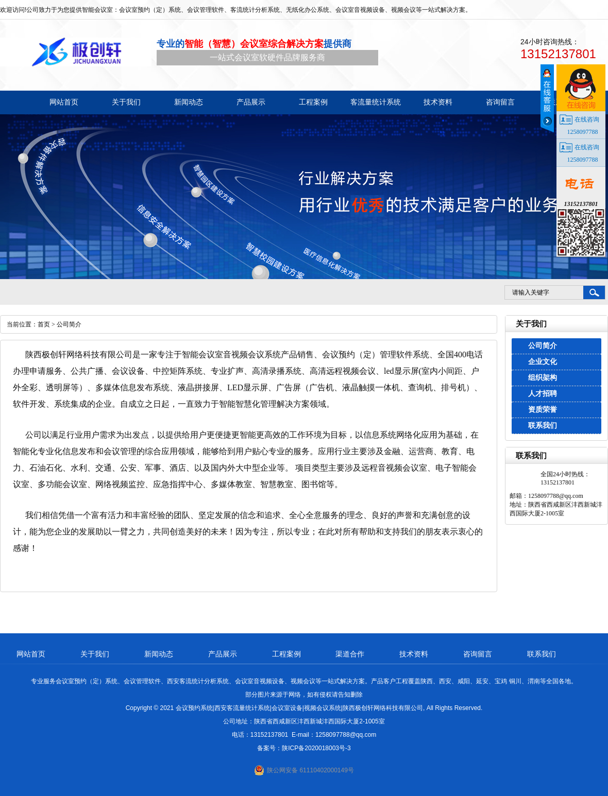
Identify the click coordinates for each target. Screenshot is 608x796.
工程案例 (286, 654)
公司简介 (542, 346)
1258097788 (582, 131)
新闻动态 (158, 654)
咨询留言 (477, 654)
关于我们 (94, 654)
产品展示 (222, 654)
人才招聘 (542, 393)
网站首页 (30, 654)
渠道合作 (349, 654)
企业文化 (542, 362)
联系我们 (542, 425)
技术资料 (413, 654)
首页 (44, 324)
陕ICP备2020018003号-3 (316, 748)
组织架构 (542, 378)
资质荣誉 (542, 409)
